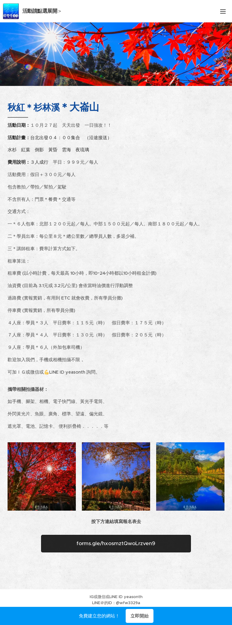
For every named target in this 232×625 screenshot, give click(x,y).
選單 (223, 11)
